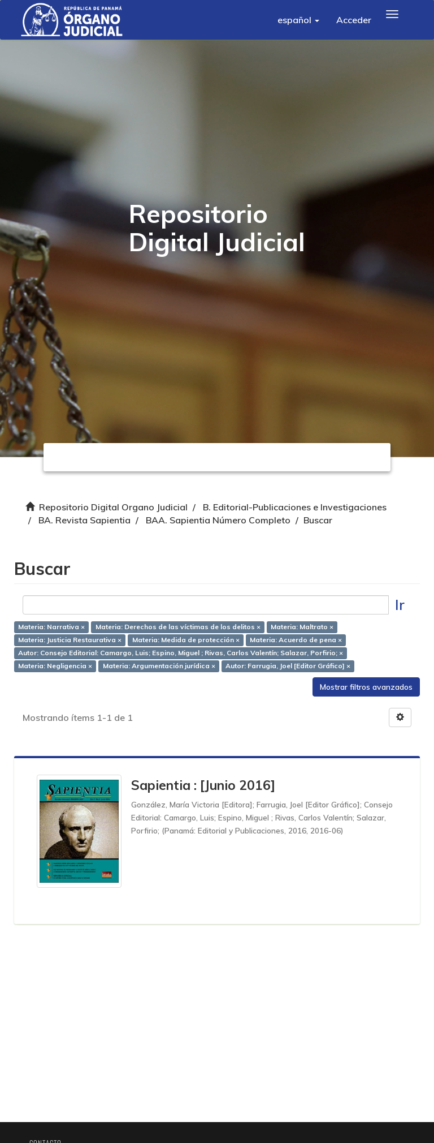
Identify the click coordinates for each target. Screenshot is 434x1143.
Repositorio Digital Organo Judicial (113, 507)
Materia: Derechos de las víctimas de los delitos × (178, 627)
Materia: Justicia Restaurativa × (69, 640)
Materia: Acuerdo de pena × (296, 640)
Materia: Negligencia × (55, 665)
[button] (298, 20)
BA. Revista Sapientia (84, 520)
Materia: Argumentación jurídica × (159, 665)
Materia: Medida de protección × (186, 640)
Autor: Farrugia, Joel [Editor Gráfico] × (287, 665)
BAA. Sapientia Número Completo (218, 520)
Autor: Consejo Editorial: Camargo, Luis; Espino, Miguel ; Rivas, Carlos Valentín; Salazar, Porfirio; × (180, 652)
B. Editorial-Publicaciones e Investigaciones (295, 507)
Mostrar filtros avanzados (366, 687)
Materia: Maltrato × (302, 627)
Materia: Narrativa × (51, 627)
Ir (400, 604)
